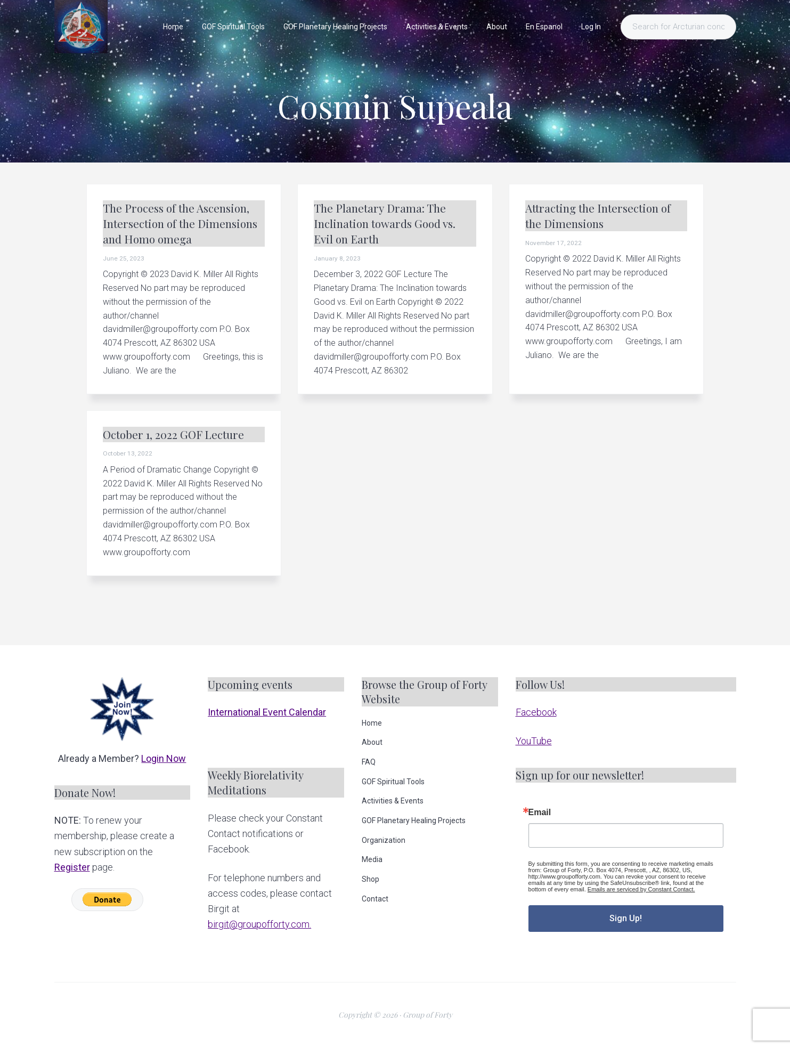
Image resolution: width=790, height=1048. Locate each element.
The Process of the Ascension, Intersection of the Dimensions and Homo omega (180, 223)
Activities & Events (392, 801)
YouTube (534, 740)
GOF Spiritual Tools (393, 781)
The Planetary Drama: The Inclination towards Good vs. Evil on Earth (384, 223)
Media (372, 859)
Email (539, 812)
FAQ (369, 762)
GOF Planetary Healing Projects (414, 820)
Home (372, 723)
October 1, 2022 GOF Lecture (173, 434)
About (372, 742)
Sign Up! (625, 918)
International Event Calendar (267, 712)
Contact (375, 899)
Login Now (163, 758)
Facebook (536, 712)
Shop (370, 879)
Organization (383, 840)
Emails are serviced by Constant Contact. (641, 889)
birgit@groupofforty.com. (259, 924)
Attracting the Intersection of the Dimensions (598, 215)
